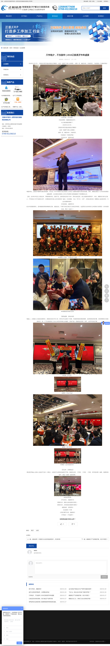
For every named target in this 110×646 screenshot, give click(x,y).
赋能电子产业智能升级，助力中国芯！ (97, 539)
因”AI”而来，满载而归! (35, 589)
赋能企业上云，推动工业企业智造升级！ (80, 598)
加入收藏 (99, 1)
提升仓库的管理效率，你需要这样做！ (39, 592)
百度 (90, 1)
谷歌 (93, 1)
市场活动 (5, 69)
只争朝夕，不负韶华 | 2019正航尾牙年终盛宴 (41, 595)
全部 (37, 530)
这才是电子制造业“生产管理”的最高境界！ (80, 589)
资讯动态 (55, 16)
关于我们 (24, 16)
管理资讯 (5, 75)
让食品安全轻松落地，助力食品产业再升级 (41, 598)
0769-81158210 (106, 286)
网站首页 (9, 16)
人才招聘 (86, 16)
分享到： (28, 535)
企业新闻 (22, 48)
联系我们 (106, 1)
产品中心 (39, 16)
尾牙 (32, 530)
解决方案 (70, 16)
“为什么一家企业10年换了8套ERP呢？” (80, 592)
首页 (11, 48)
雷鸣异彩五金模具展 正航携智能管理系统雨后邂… (43, 602)
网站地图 (86, 1)
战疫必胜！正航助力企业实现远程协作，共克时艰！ (46, 539)
